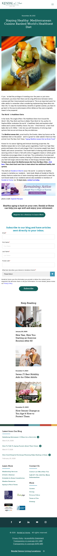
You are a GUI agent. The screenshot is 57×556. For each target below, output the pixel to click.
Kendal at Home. (23, 532)
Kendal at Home (7, 180)
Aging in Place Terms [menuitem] (10, 484)
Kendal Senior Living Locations (28, 551)
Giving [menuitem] (31, 492)
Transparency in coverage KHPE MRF (28, 544)
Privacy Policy (8, 283)
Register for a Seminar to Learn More (28, 215)
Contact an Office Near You (39, 472)
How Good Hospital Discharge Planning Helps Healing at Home (26, 455)
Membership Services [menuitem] (9, 471)
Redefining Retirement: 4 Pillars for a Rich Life (20, 437)
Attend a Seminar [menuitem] (8, 475)
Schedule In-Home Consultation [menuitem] (13, 478)
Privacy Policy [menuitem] (34, 495)
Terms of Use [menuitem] (34, 498)
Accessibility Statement (34, 538)
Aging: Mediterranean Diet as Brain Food (40, 139)
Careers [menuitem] (32, 488)
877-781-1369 (37, 475)
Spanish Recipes (17, 199)
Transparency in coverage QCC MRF (28, 541)
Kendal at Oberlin (17, 171)
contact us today (33, 180)
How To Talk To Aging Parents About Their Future (21, 446)
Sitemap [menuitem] (32, 501)
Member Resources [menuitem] (8, 481)
